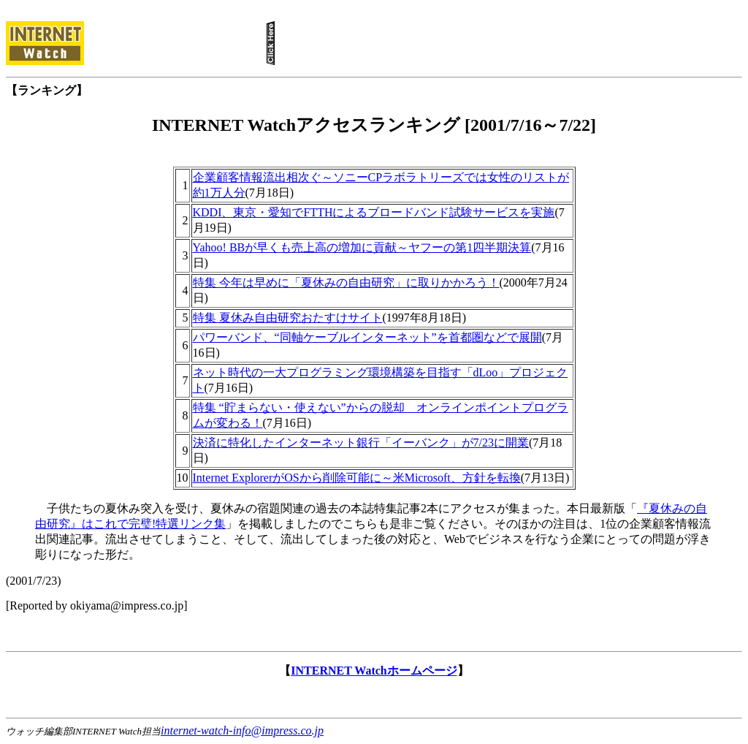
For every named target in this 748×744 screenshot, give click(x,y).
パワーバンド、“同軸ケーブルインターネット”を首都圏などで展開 (367, 337)
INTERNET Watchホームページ (374, 670)
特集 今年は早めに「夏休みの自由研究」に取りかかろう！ (346, 282)
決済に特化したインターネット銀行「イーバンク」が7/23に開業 (361, 442)
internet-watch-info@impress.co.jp (242, 730)
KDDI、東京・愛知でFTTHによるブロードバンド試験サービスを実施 (374, 212)
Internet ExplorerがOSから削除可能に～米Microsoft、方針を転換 (357, 477)
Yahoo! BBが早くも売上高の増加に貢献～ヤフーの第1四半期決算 (362, 247)
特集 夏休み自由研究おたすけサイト (288, 317)
